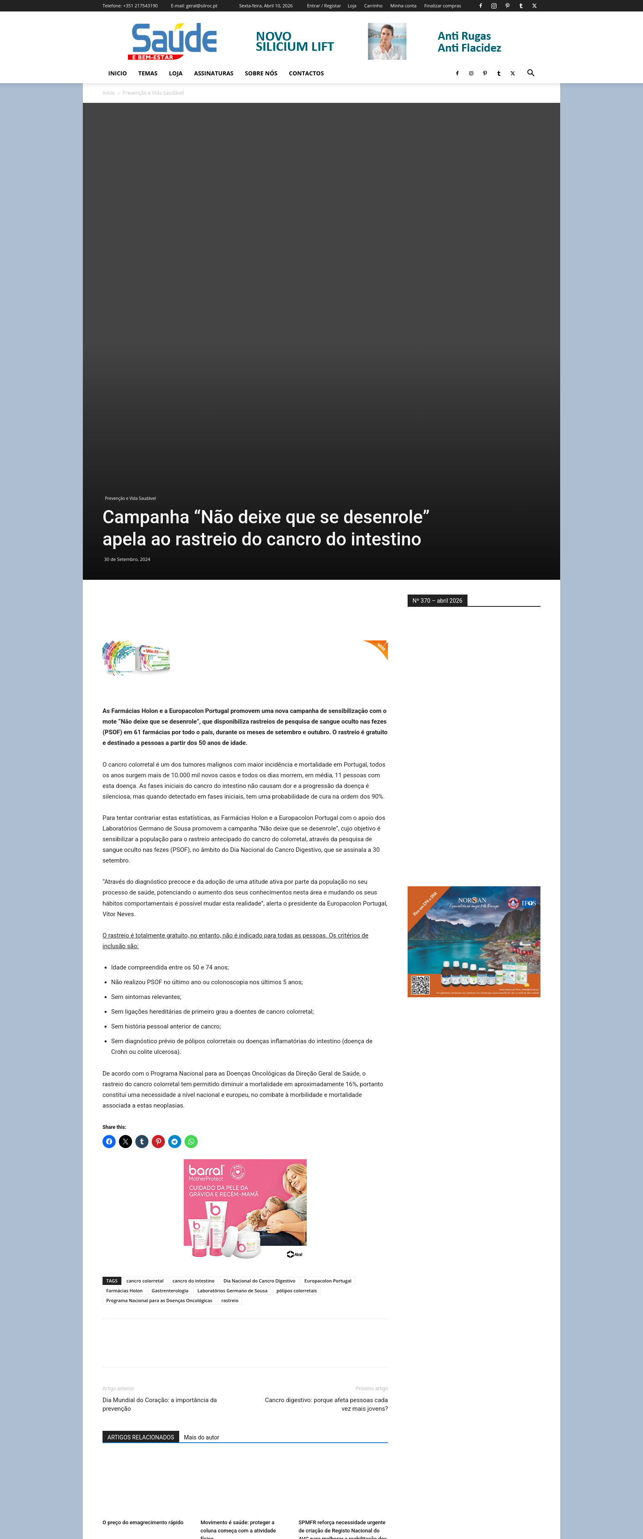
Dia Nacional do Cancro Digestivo (259, 1072)
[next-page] (121, 1442)
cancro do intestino (193, 1072)
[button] (530, 74)
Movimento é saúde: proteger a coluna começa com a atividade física (238, 1322)
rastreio (230, 1092)
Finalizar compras (442, 5)
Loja (352, 5)
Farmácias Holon (124, 1082)
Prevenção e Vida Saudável (130, 290)
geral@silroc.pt (201, 5)
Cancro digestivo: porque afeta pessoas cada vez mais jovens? (326, 1196)
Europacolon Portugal (327, 1072)
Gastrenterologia (170, 1082)
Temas (147, 73)
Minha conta (403, 5)
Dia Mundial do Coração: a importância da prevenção (160, 1196)
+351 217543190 (140, 5)
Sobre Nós (261, 73)
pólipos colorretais (296, 1082)
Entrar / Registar (324, 5)
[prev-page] (108, 1442)
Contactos (306, 73)
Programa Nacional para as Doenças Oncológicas (159, 1092)
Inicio (117, 73)
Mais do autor (201, 1229)
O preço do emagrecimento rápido (143, 1314)
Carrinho (373, 5)
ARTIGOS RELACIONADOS (140, 1229)
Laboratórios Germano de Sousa (232, 1082)
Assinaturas (213, 73)
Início (109, 92)
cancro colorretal (145, 1072)
